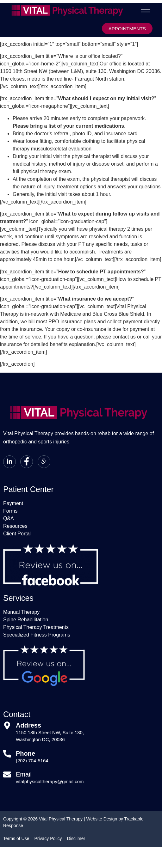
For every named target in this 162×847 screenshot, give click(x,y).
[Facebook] (26, 461)
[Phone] (7, 754)
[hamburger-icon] (145, 11)
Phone (25, 753)
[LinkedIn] (9, 461)
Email (24, 774)
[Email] (7, 774)
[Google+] (44, 461)
